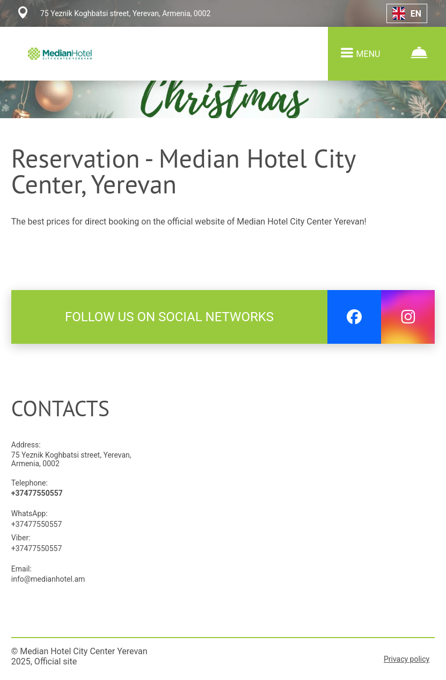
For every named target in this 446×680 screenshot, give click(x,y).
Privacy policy (406, 659)
